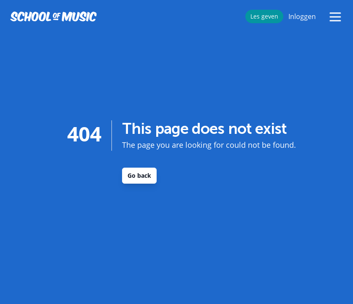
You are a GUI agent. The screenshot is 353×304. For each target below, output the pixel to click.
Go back (139, 175)
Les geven (264, 16)
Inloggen (302, 16)
